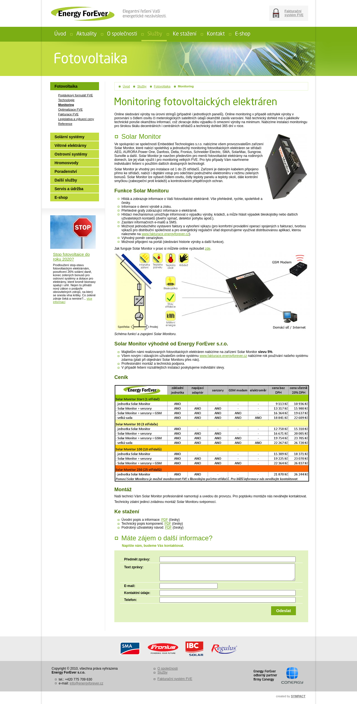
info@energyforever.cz (86, 683)
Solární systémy (69, 137)
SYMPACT (298, 696)
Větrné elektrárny (70, 145)
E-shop (60, 197)
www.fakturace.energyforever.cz (165, 234)
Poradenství (65, 171)
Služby (141, 86)
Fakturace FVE (68, 114)
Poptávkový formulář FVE (75, 95)
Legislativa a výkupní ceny (76, 119)
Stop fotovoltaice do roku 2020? (71, 256)
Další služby (65, 180)
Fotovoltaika (162, 86)
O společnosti (168, 668)
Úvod (126, 86)
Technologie (66, 100)
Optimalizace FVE (70, 109)
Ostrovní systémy (70, 154)
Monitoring (186, 86)
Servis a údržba (68, 189)
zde (207, 248)
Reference (65, 123)
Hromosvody (66, 163)
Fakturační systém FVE (293, 13)
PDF (164, 520)
